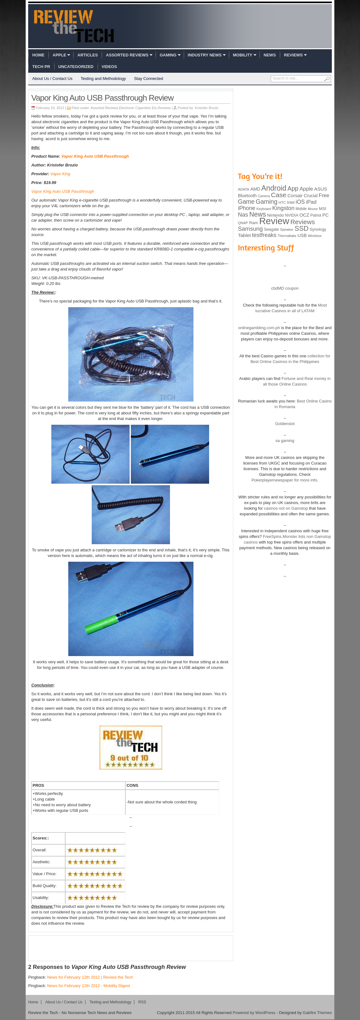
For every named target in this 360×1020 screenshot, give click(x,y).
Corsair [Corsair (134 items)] (294, 195)
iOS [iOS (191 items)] (300, 202)
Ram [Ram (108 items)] (253, 222)
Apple (59, 55)
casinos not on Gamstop (285, 508)
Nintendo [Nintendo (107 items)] (275, 215)
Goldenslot (285, 423)
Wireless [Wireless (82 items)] (314, 236)
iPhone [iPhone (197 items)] (246, 208)
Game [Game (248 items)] (246, 201)
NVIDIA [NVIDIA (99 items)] (291, 215)
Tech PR (41, 66)
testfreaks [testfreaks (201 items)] (264, 235)
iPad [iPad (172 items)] (311, 202)
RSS (142, 1002)
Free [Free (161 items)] (324, 195)
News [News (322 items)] (257, 214)
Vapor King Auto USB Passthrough (95, 156)
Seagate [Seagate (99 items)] (271, 229)
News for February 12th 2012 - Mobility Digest (88, 985)
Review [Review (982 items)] (274, 221)
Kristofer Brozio (207, 108)
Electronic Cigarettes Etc (138, 108)
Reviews (293, 55)
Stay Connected (148, 78)
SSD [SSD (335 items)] (302, 228)
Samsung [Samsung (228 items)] (250, 228)
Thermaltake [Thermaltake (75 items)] (287, 236)
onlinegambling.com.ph (259, 327)
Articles (87, 55)
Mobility (242, 55)
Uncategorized (75, 66)
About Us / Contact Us (52, 78)
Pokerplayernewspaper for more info (284, 480)
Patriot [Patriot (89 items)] (316, 215)
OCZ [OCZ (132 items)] (304, 215)
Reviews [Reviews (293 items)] (303, 221)
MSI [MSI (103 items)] (322, 208)
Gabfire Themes (317, 1012)
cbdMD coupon (284, 288)
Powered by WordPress (254, 1012)
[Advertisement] (131, 948)
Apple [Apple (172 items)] (306, 189)
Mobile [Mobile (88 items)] (301, 209)
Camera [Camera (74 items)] (264, 196)
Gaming (168, 55)
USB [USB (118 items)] (301, 235)
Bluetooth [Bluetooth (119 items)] (247, 195)
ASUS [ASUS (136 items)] (320, 189)
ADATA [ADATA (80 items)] (243, 189)
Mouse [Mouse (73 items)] (313, 209)
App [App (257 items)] (292, 188)
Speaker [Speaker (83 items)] (287, 229)
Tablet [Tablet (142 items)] (244, 235)
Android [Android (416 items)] (273, 188)
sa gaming (284, 440)
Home (38, 55)
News (270, 55)
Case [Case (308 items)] (278, 194)
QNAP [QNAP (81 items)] (243, 223)
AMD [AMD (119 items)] (255, 189)
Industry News (205, 55)
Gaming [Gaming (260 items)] (266, 201)
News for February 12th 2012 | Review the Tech (90, 977)
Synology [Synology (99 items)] (318, 229)
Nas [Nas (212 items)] (243, 214)
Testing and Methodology (103, 78)
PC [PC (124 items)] (325, 215)
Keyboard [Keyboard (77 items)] (263, 209)
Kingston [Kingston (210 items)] (283, 208)
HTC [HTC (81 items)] (282, 202)
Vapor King (60, 173)
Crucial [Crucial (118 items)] (310, 195)
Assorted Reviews (127, 55)
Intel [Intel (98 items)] (291, 202)
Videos (109, 66)
